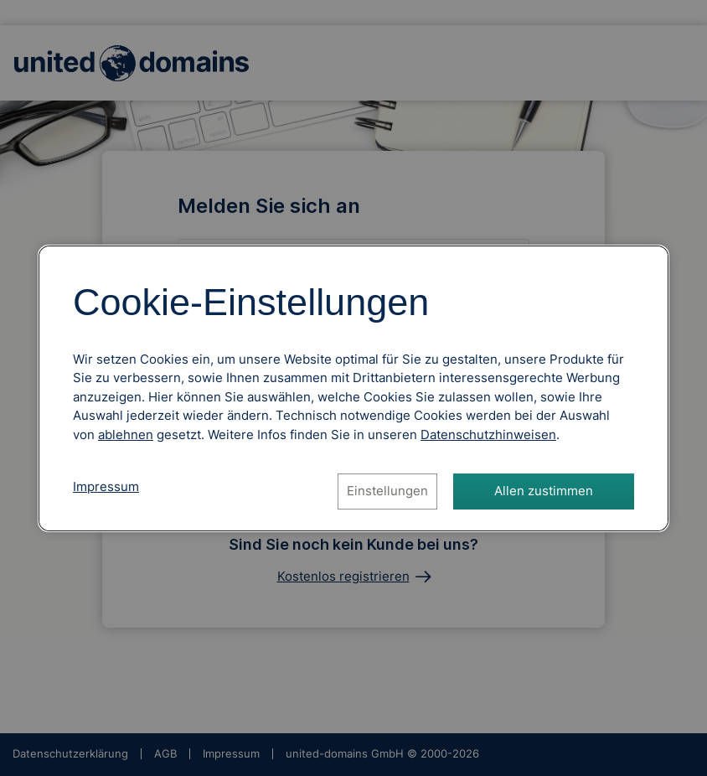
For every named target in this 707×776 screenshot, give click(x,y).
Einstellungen (387, 491)
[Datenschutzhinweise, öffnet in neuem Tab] (488, 434)
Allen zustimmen (543, 491)
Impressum (106, 486)
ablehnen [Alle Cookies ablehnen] (125, 434)
